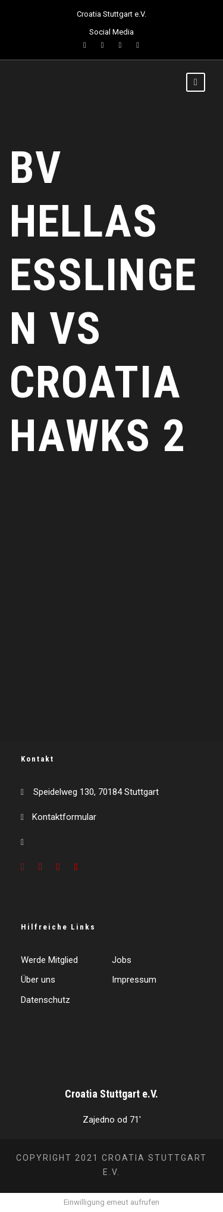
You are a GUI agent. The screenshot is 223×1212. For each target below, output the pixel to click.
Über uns (38, 979)
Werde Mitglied (49, 960)
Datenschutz (45, 1000)
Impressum (134, 979)
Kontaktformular (64, 817)
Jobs (121, 960)
